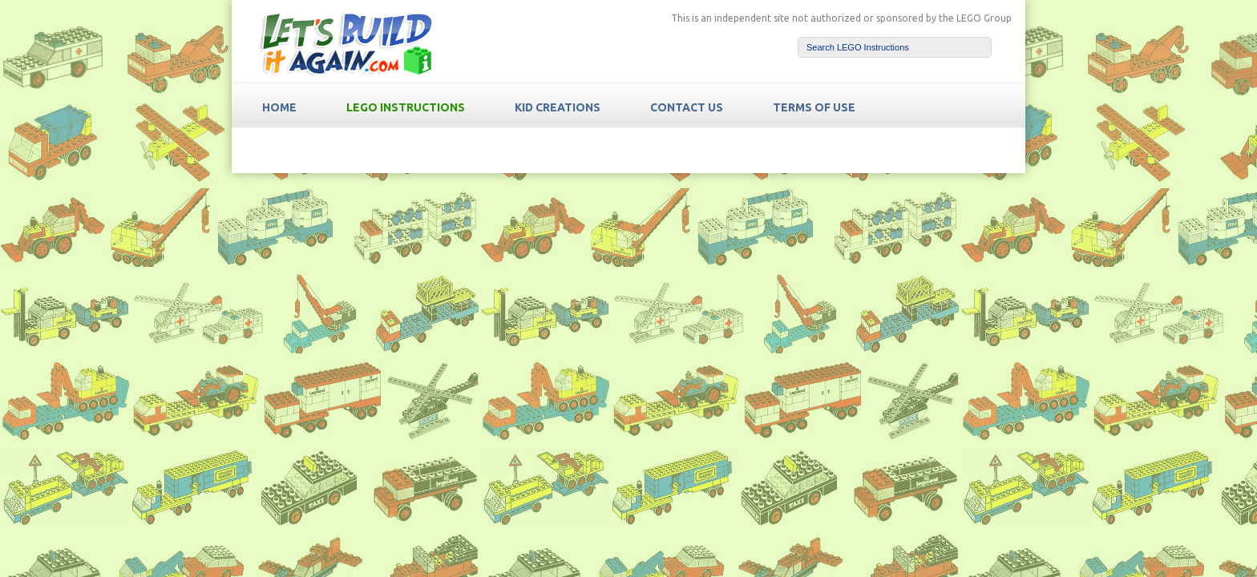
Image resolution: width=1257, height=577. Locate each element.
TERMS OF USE (814, 107)
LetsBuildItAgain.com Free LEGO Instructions (345, 43)
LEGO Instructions (405, 107)
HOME (279, 107)
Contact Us (686, 107)
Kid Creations (557, 107)
